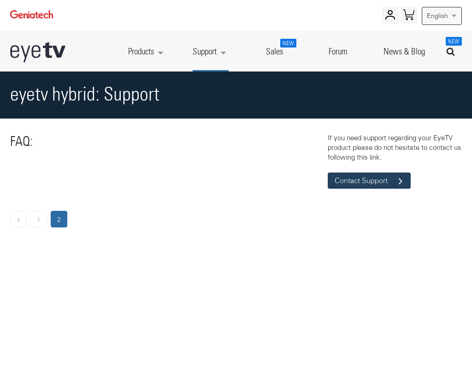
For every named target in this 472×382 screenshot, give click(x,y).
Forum (338, 52)
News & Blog (404, 52)
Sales (279, 47)
